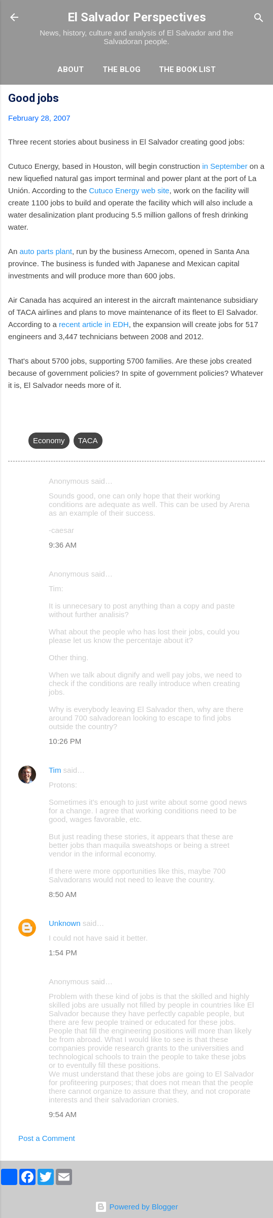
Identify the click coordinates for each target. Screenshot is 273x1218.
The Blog (122, 69)
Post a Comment (46, 1138)
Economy (49, 440)
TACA (88, 440)
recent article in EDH (94, 324)
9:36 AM (63, 545)
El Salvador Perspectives (136, 17)
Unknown (65, 923)
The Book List (187, 69)
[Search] (259, 18)
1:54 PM (63, 952)
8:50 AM (63, 894)
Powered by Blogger (136, 1206)
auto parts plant (46, 251)
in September (224, 166)
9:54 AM (63, 1114)
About (70, 69)
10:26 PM (65, 741)
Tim (55, 770)
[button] (259, 99)
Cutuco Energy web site (129, 190)
